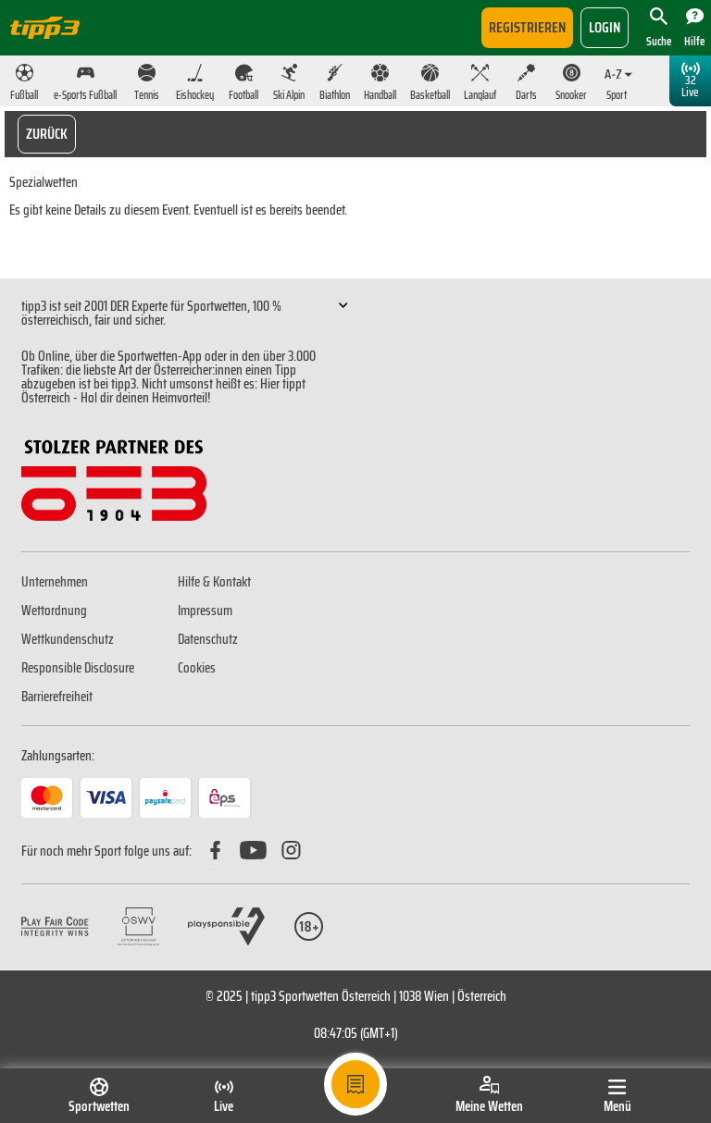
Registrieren (527, 27)
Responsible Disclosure (77, 668)
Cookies (197, 668)
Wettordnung (54, 610)
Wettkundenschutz (67, 639)
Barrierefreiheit (57, 696)
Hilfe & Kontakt (214, 582)
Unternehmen (54, 582)
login (604, 27)
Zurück (47, 133)
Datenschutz (208, 639)
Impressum (205, 610)
